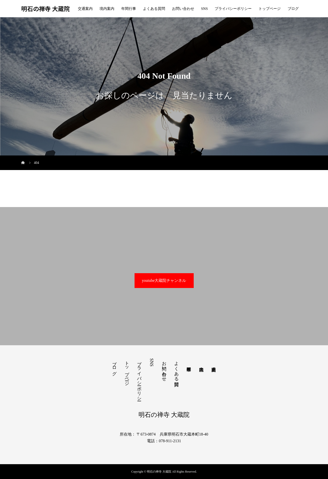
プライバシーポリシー (233, 9)
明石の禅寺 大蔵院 (45, 8)
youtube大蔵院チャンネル (164, 280)
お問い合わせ (183, 9)
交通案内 (85, 9)
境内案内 (107, 9)
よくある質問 (154, 9)
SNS (204, 9)
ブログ (293, 9)
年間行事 (128, 9)
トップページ (270, 9)
